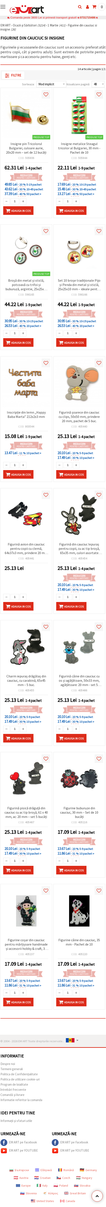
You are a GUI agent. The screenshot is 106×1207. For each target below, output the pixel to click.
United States (42, 1201)
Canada (67, 1201)
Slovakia (82, 1185)
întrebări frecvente (13, 1090)
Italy (42, 1185)
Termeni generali (11, 1069)
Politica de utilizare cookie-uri (20, 1079)
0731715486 (87, 17)
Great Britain (75, 1193)
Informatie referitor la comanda (21, 1100)
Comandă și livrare (12, 1095)
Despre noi (7, 1064)
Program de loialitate (14, 1084)
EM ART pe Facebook (18, 1142)
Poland (61, 1185)
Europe (23, 1185)
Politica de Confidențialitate (19, 1074)
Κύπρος (50, 1193)
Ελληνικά (43, 1170)
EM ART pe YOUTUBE (19, 1150)
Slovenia (28, 1193)
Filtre (13, 75)
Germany (88, 1170)
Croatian (42, 1178)
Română (66, 1170)
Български (19, 1170)
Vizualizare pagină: (78, 84)
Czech (63, 1178)
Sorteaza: (28, 84)
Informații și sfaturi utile (16, 1121)
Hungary (84, 1178)
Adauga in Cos (18, 210)
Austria (21, 1178)
